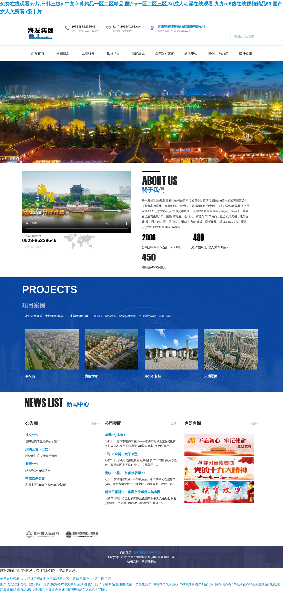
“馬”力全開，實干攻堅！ (123, 454)
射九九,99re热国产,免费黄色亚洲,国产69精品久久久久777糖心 (62, 589)
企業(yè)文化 (164, 53)
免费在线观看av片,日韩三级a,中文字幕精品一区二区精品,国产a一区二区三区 (55, 579)
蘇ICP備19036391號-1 (148, 552)
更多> (95, 423)
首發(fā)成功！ (115, 435)
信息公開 (245, 53)
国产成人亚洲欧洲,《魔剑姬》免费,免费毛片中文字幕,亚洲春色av (47, 584)
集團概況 (62, 53)
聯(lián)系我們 (244, 36)
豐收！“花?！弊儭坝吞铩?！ (125, 473)
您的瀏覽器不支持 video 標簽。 (76, 202)
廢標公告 (31, 464)
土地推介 (88, 53)
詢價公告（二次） (38, 449)
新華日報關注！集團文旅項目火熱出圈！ (134, 492)
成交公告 (31, 435)
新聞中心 (191, 53)
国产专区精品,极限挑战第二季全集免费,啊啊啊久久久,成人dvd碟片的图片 (148, 584)
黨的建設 (138, 53)
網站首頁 (37, 53)
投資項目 (113, 53)
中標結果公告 (35, 478)
